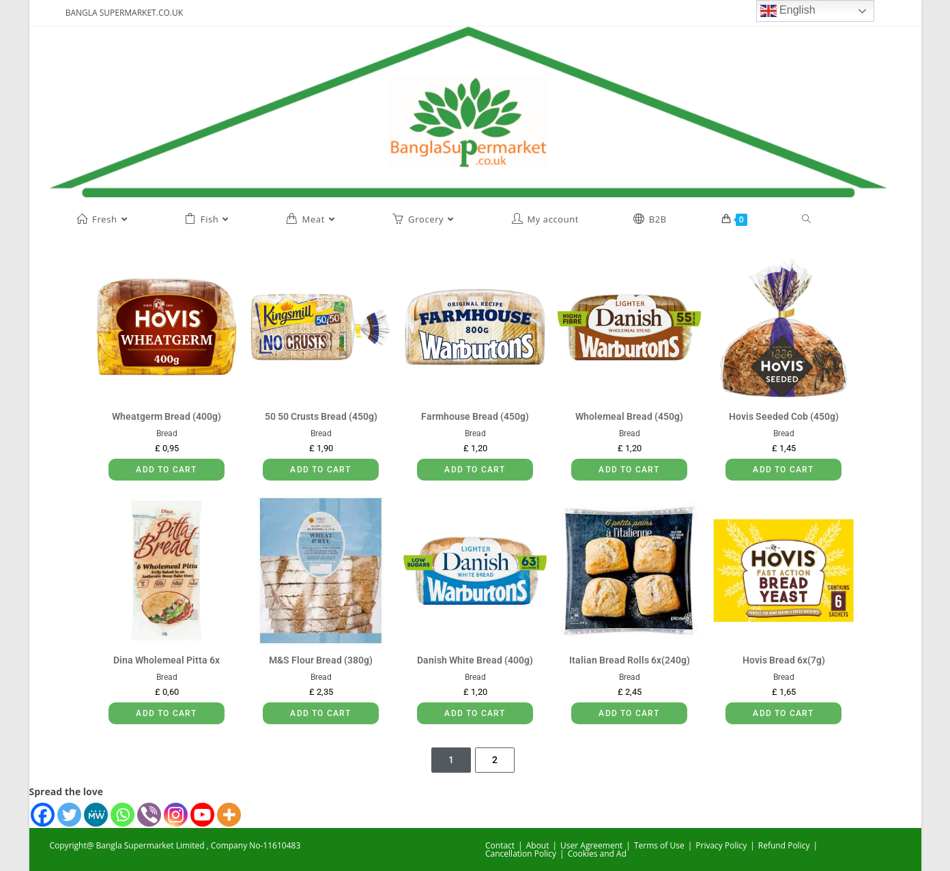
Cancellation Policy (520, 853)
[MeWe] (96, 815)
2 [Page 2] (495, 759)
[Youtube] (202, 815)
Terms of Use (659, 845)
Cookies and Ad (597, 853)
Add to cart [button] (166, 469)
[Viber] (149, 815)
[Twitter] (69, 815)
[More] (229, 815)
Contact (500, 845)
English (788, 11)
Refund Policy (784, 845)
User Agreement (591, 845)
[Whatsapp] (122, 815)
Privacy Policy (721, 845)
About (537, 845)
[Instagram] (176, 815)
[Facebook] (43, 815)
